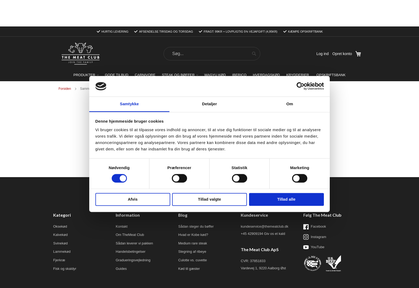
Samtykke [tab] (129, 104)
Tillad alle (286, 199)
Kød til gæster (189, 242)
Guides (121, 242)
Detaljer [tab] (209, 104)
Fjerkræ (59, 234)
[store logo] (80, 27)
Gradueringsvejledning (133, 234)
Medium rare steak (192, 217)
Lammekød (62, 225)
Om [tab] (289, 104)
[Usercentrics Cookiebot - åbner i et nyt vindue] (300, 86)
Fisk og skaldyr (64, 242)
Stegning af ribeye (192, 225)
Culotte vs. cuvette (192, 234)
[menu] (209, 48)
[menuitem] (86, 48)
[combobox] (212, 27)
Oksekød (60, 200)
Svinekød (60, 217)
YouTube (313, 221)
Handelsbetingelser (130, 225)
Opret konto (342, 27)
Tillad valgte (209, 199)
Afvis (133, 199)
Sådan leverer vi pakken (134, 217)
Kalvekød (60, 208)
